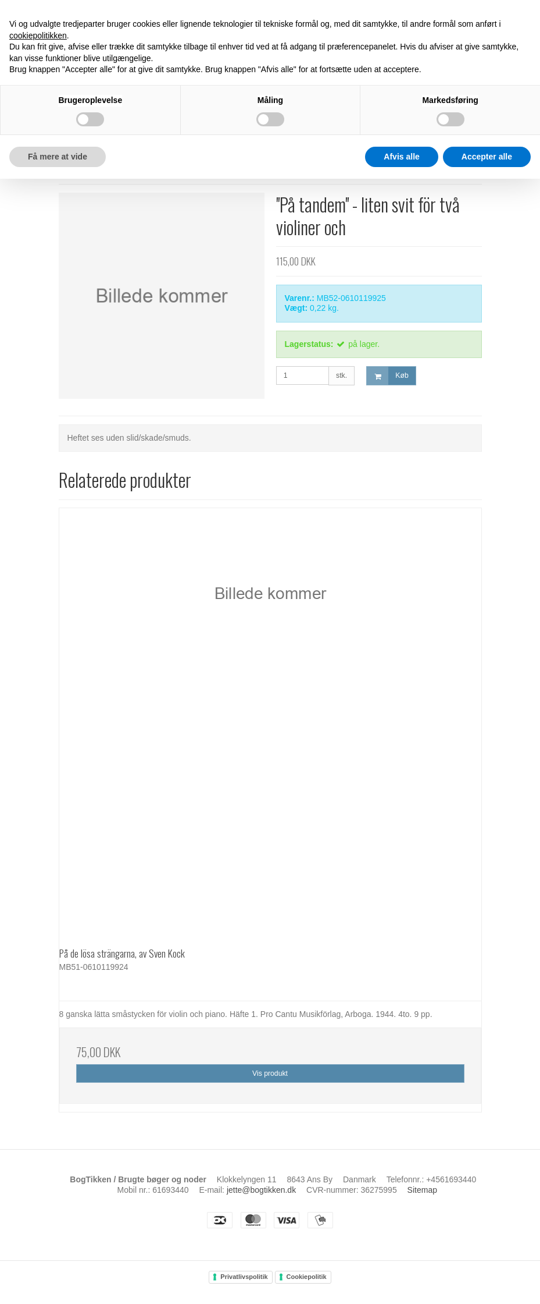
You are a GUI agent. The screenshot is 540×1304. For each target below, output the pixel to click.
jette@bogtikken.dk (261, 1190)
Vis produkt (270, 1073)
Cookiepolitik (307, 1276)
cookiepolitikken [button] (38, 35)
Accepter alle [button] (487, 156)
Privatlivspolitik (243, 1276)
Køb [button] (387, 376)
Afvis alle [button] (401, 156)
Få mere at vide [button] (57, 156)
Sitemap (422, 1190)
